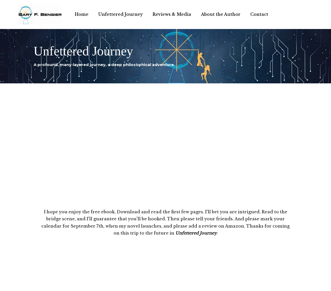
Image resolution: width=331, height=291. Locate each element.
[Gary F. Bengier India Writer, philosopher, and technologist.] (40, 14)
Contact (259, 14)
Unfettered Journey (120, 14)
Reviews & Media (172, 14)
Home (81, 14)
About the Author (220, 14)
